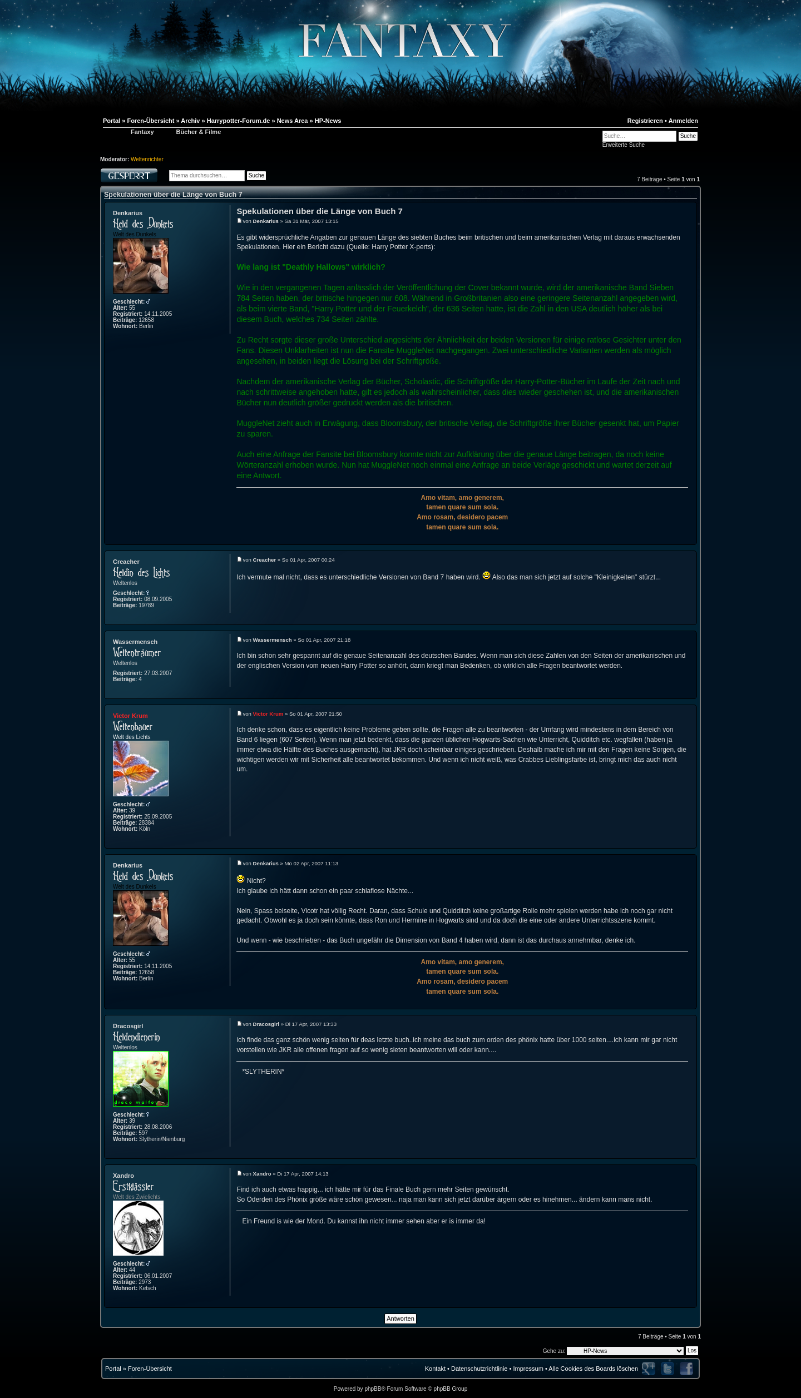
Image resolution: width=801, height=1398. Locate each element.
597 (143, 1133)
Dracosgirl (128, 1026)
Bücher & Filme (198, 131)
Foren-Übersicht (150, 1368)
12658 (146, 320)
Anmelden (683, 120)
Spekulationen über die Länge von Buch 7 (173, 195)
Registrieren (645, 120)
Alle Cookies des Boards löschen (593, 1368)
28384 (146, 823)
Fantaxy (142, 131)
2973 (145, 1282)
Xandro (123, 1175)
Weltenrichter (147, 159)
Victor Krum (130, 715)
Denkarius (127, 213)
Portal (113, 1368)
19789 (146, 605)
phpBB (372, 1389)
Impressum (528, 1368)
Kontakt (435, 1368)
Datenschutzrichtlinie (479, 1368)
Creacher (126, 561)
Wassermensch (135, 641)
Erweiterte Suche (623, 145)
